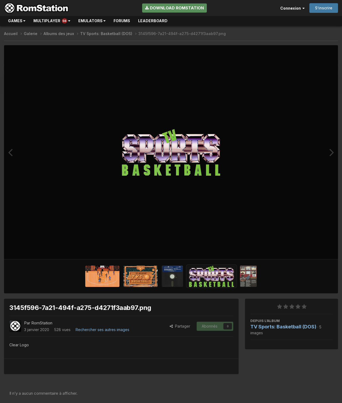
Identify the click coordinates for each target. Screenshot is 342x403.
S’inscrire (323, 8)
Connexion (292, 8)
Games (16, 20)
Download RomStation (174, 7)
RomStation (41, 322)
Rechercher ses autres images (102, 329)
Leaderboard (153, 20)
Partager (180, 326)
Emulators (92, 20)
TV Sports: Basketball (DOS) (283, 326)
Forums (122, 20)
